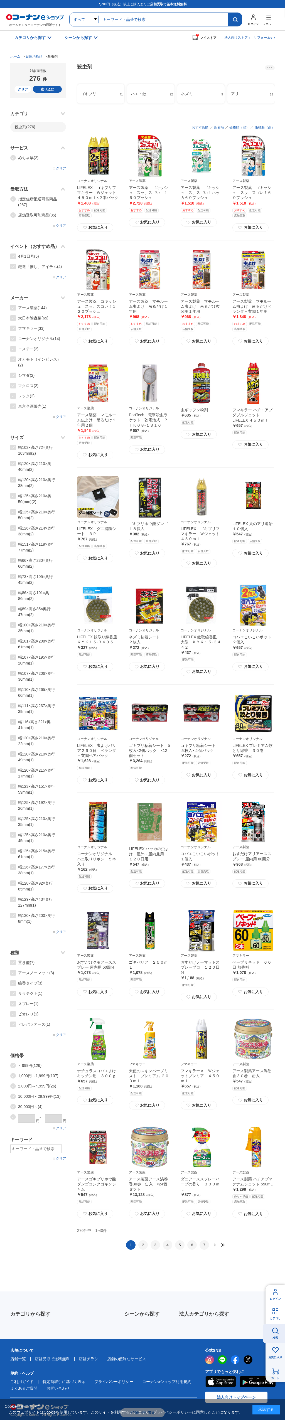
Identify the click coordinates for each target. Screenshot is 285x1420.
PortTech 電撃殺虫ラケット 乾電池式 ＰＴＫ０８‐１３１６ (148, 420)
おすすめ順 (200, 127)
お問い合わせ (58, 1388)
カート (275, 1378)
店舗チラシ (88, 1359)
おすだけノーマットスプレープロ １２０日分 (200, 967)
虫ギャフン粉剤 (194, 410)
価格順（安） (239, 127)
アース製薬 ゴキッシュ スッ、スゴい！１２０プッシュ (96, 306)
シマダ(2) (26, 375)
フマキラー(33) (31, 328)
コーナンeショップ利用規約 (166, 1382)
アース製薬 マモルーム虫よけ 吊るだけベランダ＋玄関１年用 (251, 306)
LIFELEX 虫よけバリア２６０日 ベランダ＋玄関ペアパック (96, 750)
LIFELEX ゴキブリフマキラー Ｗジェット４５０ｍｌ (200, 533)
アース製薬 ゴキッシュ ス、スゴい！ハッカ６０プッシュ (200, 192)
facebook (235, 1359)
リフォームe (263, 37)
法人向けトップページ (236, 1397)
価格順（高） (265, 127)
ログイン (275, 1298)
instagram (209, 1359)
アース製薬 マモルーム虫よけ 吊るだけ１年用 (148, 306)
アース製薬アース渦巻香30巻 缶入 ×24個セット (148, 1184)
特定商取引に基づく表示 (64, 1382)
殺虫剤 (24, 127)
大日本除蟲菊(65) (33, 318)
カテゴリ (275, 1318)
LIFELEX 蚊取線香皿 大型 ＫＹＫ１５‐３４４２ (201, 642)
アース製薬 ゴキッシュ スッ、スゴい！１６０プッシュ (148, 192)
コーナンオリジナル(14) (39, 338)
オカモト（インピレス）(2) (39, 362)
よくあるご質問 (24, 1388)
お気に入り (95, 227)
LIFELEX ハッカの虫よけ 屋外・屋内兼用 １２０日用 (149, 853)
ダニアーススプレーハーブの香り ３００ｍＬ (200, 1184)
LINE (222, 1359)
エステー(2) (28, 349)
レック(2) (26, 396)
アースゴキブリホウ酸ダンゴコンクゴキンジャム (96, 1184)
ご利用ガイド (22, 1382)
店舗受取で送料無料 (52, 1359)
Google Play (258, 1381)
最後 (223, 1245)
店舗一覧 (18, 1359)
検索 (275, 1337)
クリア (23, 89)
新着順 (219, 127)
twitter (248, 1359)
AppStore (220, 1381)
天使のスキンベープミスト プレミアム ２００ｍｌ (149, 1076)
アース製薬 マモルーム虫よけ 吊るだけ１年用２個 (96, 420)
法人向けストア (236, 37)
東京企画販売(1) (32, 406)
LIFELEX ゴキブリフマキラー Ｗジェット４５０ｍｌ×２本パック (97, 192)
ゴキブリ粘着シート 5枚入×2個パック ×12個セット (149, 750)
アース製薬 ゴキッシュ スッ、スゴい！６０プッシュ (251, 192)
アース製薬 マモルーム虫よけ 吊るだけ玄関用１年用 (200, 306)
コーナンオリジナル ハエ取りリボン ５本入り (96, 858)
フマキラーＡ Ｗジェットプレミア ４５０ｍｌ (200, 1076)
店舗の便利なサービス (126, 1359)
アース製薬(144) (32, 308)
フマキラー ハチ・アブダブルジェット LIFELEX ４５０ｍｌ (252, 415)
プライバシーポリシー (113, 1382)
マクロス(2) (28, 385)
